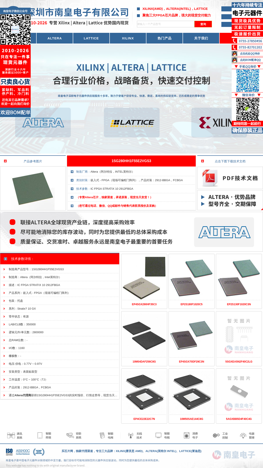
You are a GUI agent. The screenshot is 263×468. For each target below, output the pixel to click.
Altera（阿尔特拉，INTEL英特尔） (113, 171)
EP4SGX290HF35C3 (144, 304)
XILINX (128, 38)
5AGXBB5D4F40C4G (239, 419)
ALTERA (55, 38)
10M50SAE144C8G (191, 419)
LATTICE (91, 38)
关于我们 (201, 38)
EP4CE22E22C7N (144, 419)
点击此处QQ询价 (250, 53)
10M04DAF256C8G (144, 361)
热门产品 (165, 38)
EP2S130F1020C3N (239, 304)
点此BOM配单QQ (250, 59)
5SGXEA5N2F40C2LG (238, 361)
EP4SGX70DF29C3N (191, 361)
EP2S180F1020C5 (192, 304)
